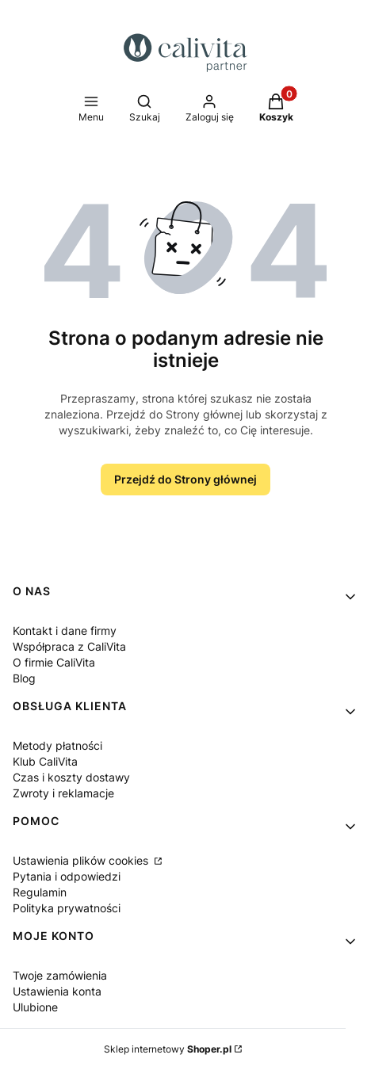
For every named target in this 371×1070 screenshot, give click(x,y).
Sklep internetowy (167, 1049)
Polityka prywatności (66, 908)
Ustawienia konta (57, 991)
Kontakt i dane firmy (65, 630)
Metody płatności (57, 745)
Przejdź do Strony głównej (185, 479)
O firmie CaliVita (54, 662)
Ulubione (35, 1007)
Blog (24, 678)
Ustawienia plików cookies (82, 860)
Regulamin (40, 892)
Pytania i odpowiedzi (66, 876)
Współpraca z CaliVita (69, 646)
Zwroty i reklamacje (63, 793)
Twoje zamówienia (60, 975)
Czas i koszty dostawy (71, 777)
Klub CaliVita (45, 761)
